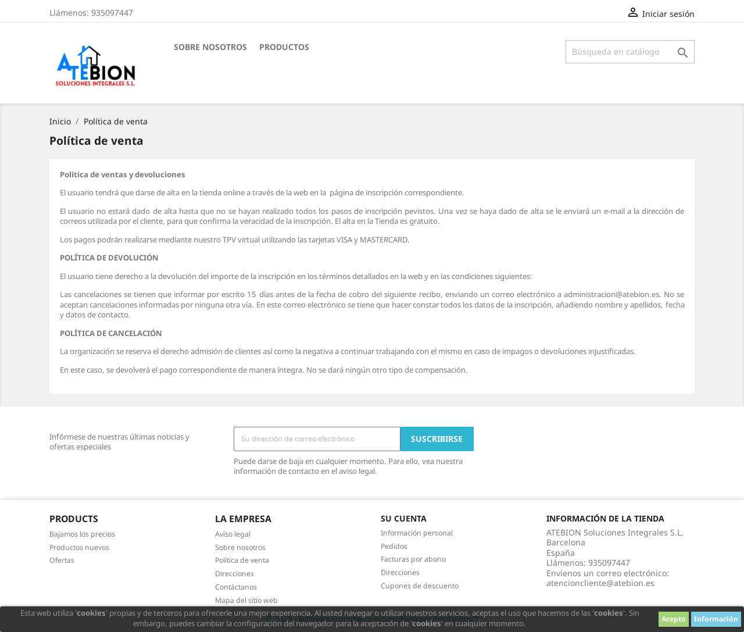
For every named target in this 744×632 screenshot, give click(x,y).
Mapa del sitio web (246, 600)
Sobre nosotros (210, 46)
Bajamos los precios (82, 534)
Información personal (417, 533)
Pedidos (394, 546)
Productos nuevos (79, 547)
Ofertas (61, 560)
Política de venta (242, 560)
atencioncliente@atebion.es (600, 582)
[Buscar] (630, 51)
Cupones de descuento (420, 586)
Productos (284, 46)
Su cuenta (404, 518)
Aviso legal (233, 534)
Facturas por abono (413, 559)
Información (716, 619)
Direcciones (234, 574)
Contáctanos (236, 587)
